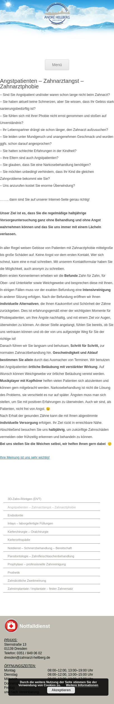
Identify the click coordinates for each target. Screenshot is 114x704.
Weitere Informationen (82, 685)
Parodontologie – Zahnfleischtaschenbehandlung (41, 556)
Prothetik (14, 572)
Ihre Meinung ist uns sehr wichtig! (25, 457)
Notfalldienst (35, 626)
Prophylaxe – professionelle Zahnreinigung (37, 564)
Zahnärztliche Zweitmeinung (27, 580)
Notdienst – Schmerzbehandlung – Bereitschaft (40, 548)
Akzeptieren (61, 690)
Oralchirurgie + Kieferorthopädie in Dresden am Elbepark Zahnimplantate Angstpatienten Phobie (57, 28)
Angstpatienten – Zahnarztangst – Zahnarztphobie (42, 507)
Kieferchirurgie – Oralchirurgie (28, 531)
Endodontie (15, 515)
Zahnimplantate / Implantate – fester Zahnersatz (40, 588)
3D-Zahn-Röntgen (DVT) (24, 499)
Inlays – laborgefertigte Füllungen (30, 523)
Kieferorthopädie (19, 539)
